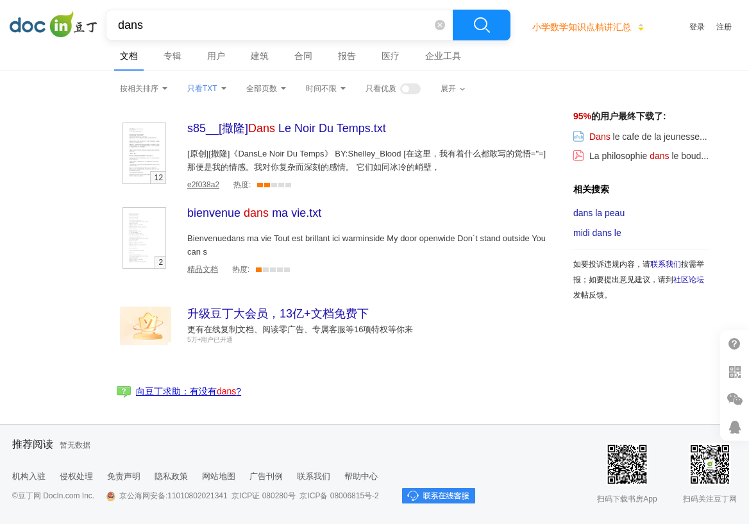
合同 (303, 56)
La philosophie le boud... (641, 156)
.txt (286, 128)
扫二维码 (734, 371)
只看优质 (381, 88)
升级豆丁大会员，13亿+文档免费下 (278, 313)
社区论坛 (688, 279)
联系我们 (665, 264)
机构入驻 (29, 476)
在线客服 (734, 427)
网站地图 (218, 476)
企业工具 (443, 56)
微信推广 (734, 399)
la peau (599, 213)
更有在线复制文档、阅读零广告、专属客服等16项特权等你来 (300, 329)
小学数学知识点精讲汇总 (581, 27)
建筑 (260, 56)
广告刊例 (266, 476)
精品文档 (202, 269)
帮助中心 (361, 476)
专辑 (172, 56)
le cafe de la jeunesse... (640, 136)
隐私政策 (171, 476)
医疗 (391, 56)
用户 (216, 56)
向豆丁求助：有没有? (188, 391)
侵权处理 (76, 476)
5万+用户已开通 (210, 339)
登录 (697, 26)
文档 (129, 56)
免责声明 (123, 476)
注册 (724, 26)
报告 (347, 56)
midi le (597, 233)
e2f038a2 (203, 184)
